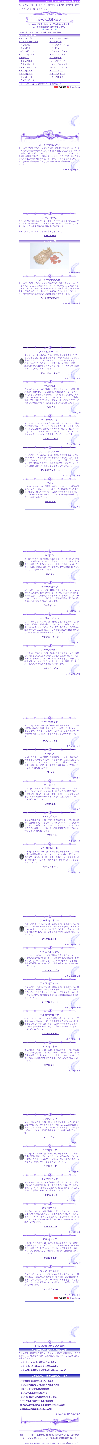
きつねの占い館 (28, 9)
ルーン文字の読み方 (60, 38)
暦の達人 (24, 1405)
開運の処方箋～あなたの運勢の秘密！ (42, 1366)
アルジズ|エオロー (28, 64)
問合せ (73, 1438)
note (45, 9)
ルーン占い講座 (54, 32)
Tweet (72, 87)
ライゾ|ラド (25, 48)
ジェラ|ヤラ (56, 58)
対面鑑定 (49, 1401)
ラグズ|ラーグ (26, 74)
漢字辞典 (75, 1435)
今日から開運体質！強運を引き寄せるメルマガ (45, 1370)
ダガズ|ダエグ (57, 77)
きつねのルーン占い (71, 1443)
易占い (67, 1435)
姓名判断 (61, 5)
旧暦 (42, 1405)
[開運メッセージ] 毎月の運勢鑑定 (34, 1389)
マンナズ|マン (57, 71)
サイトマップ (43, 1438)
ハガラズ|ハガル (27, 54)
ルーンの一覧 (26, 38)
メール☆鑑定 (25, 1401)
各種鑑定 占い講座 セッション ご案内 (36, 1409)
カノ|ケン (55, 48)
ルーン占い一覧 (26, 32)
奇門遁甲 (70, 5)
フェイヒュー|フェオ (29, 42)
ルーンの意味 (40, 32)
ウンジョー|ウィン (59, 51)
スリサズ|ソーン (27, 45)
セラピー (43, 5)
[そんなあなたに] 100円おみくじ (34, 1393)
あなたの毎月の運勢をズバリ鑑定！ (41, 1362)
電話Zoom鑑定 (38, 1401)
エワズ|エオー (26, 71)
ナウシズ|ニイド (58, 54)
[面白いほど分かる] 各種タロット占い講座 (38, 1397)
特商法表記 (64, 1438)
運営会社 (54, 1438)
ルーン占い (24, 5)
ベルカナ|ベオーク (59, 67)
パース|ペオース (58, 61)
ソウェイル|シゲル (59, 64)
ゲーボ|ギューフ (27, 51)
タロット (34, 5)
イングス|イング (58, 74)
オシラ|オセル (26, 77)
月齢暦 (37, 1405)
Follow (77, 87)
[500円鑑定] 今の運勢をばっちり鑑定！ (36, 1381)
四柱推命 (52, 5)
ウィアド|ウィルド (28, 80)
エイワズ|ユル (26, 61)
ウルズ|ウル (56, 42)
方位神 (62, 1405)
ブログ (39, 9)
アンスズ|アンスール (60, 45)
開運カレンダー (52, 1405)
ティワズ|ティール (28, 67)
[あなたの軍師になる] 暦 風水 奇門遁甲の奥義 (39, 1385)
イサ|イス (24, 58)
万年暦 (31, 1405)
